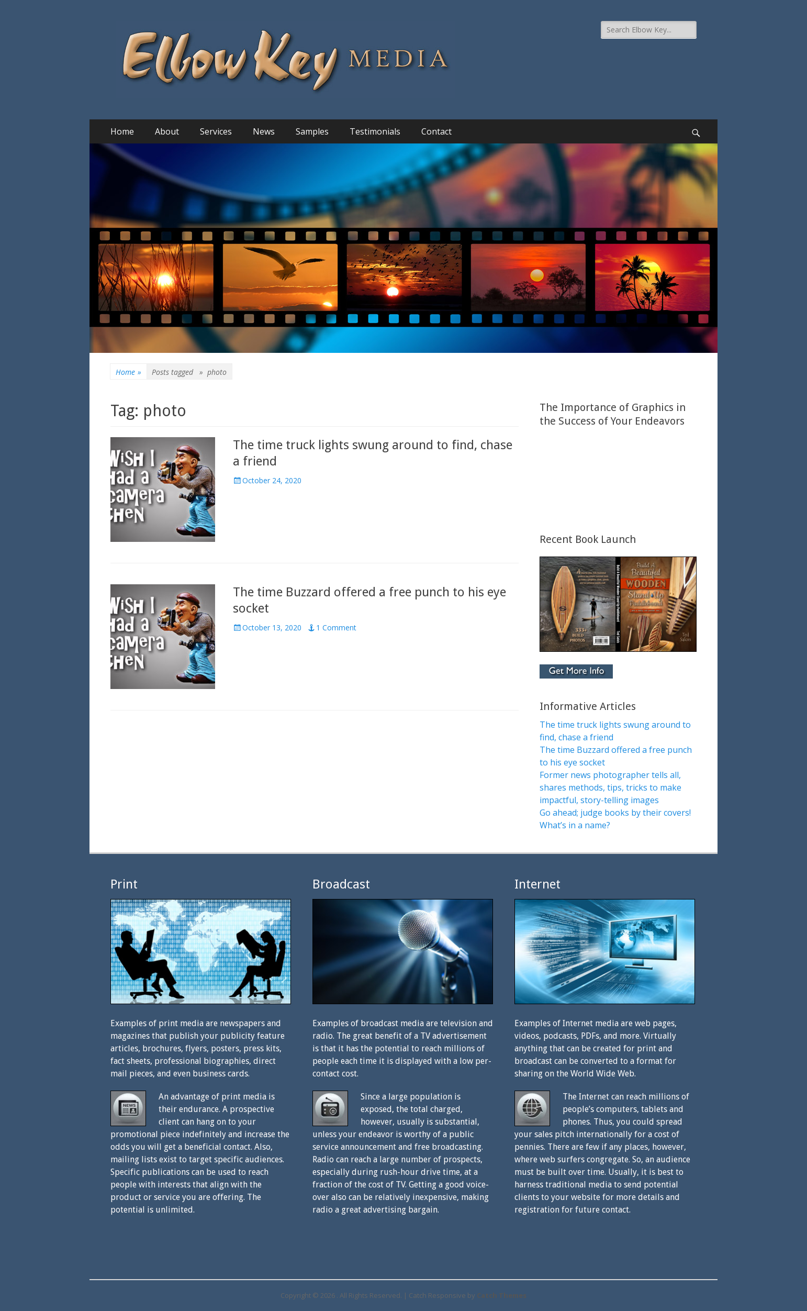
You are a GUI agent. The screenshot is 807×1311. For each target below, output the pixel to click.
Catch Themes (501, 1295)
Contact (436, 131)
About (167, 131)
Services (216, 131)
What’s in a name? (575, 825)
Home (122, 131)
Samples (312, 131)
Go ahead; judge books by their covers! (615, 812)
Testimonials (375, 131)
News (264, 131)
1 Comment (336, 627)
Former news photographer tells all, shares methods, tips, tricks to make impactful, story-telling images (610, 787)
